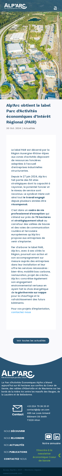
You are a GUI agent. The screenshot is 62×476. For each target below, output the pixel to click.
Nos (14, 445)
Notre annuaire (51, 443)
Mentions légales (33, 470)
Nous (14, 431)
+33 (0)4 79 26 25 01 (38, 406)
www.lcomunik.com (12, 473)
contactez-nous (21, 312)
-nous (15, 459)
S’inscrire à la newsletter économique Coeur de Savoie (44, 455)
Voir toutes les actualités (31, 340)
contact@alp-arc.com (38, 409)
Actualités (29, 128)
